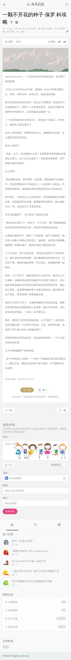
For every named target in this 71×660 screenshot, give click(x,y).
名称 (6, 472)
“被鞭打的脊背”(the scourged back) (30, 550)
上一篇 (8, 410)
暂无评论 (62, 28)
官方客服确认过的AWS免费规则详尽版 (32, 581)
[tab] (12, 524)
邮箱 (6, 485)
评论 (6, 436)
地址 (5, 497)
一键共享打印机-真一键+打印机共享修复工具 (35, 571)
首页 (9, 41)
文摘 (22, 31)
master (9, 28)
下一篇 (62, 410)
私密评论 (56, 464)
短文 (6, 646)
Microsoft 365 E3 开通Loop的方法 (29, 561)
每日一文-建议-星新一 (23, 540)
